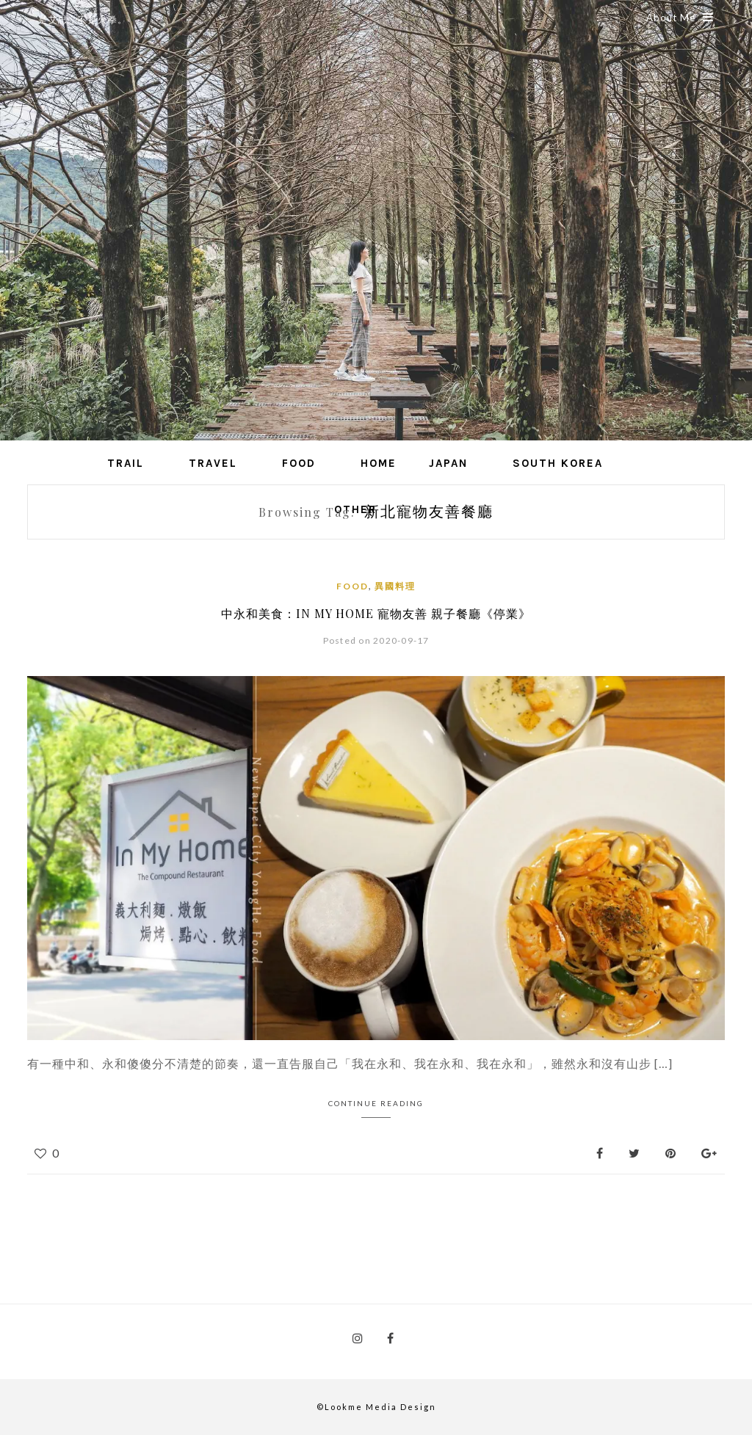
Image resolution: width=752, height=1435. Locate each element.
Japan (448, 463)
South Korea (558, 463)
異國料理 (395, 586)
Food (299, 463)
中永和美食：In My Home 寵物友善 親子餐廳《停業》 (376, 613)
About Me (680, 17)
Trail (125, 463)
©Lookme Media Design (376, 1407)
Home (379, 463)
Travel (213, 463)
